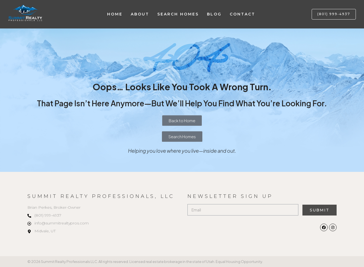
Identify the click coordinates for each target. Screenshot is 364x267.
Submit (319, 210)
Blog (214, 14)
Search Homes (178, 14)
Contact (242, 14)
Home (115, 14)
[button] (334, 14)
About (140, 14)
